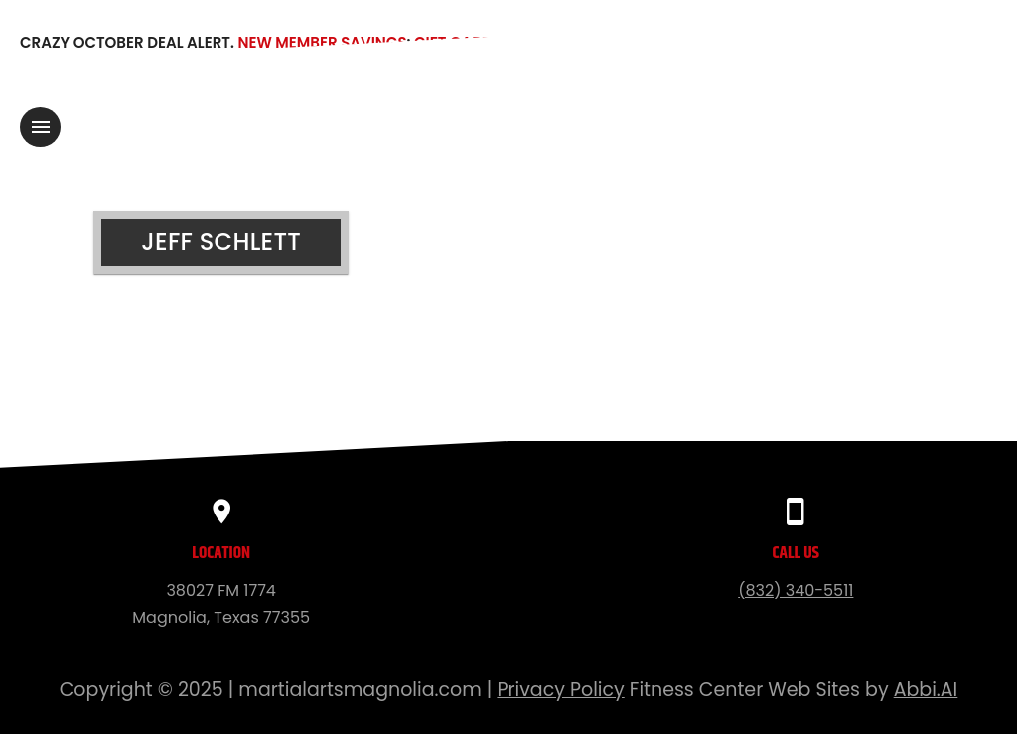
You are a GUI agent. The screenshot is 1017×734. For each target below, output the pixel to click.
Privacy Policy (560, 689)
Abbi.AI (926, 689)
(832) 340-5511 (795, 590)
